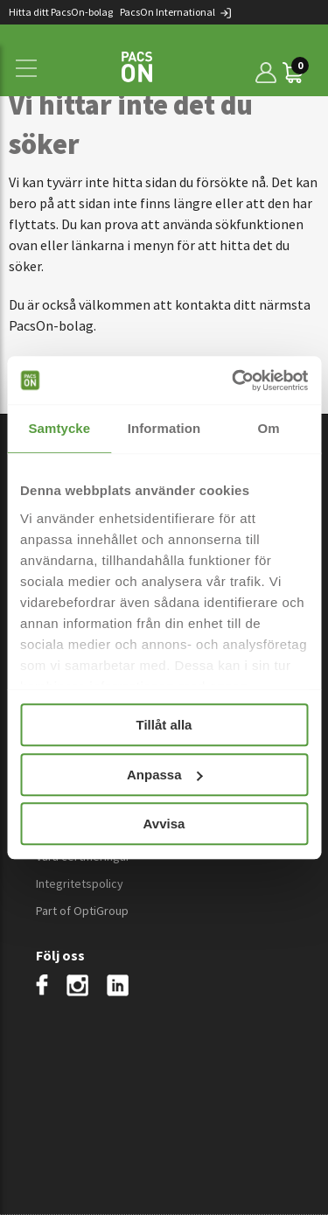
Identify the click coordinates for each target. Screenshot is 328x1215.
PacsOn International (176, 11)
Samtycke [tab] (59, 428)
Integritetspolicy (79, 883)
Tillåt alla (164, 724)
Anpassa (165, 774)
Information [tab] (164, 428)
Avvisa (164, 823)
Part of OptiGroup (82, 910)
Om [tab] (269, 428)
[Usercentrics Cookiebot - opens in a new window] (233, 380)
